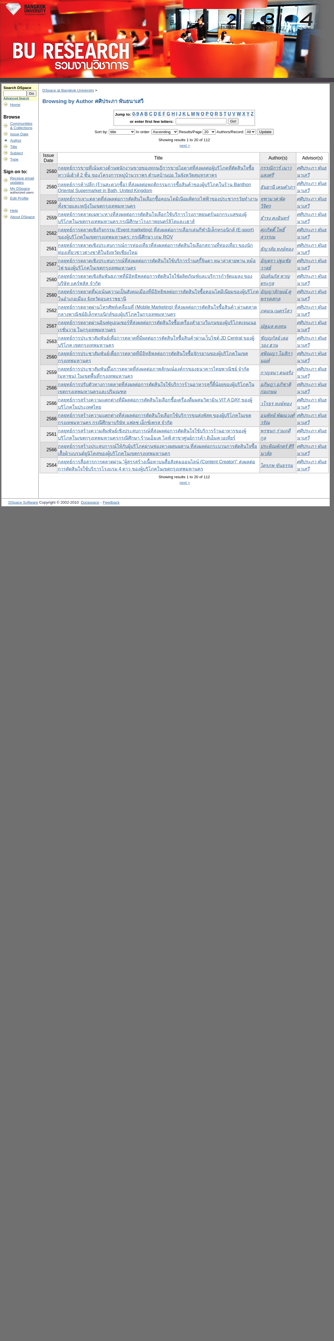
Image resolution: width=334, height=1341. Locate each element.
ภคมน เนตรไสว (276, 310)
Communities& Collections (21, 125)
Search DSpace (17, 88)
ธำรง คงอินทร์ (274, 218)
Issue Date (19, 134)
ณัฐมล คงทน (273, 326)
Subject (16, 153)
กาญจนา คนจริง (276, 372)
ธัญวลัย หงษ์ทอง (276, 249)
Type (14, 159)
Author (15, 140)
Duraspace (90, 502)
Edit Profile (19, 198)
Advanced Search (16, 98)
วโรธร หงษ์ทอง (276, 403)
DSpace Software (23, 502)
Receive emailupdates (22, 180)
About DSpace (22, 217)
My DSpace (20, 188)
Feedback (111, 502)
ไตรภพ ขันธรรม (276, 465)
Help (14, 210)
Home (15, 105)
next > (184, 145)
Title (13, 147)
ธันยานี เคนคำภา (277, 187)
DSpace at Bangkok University (68, 90)
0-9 (135, 113)
